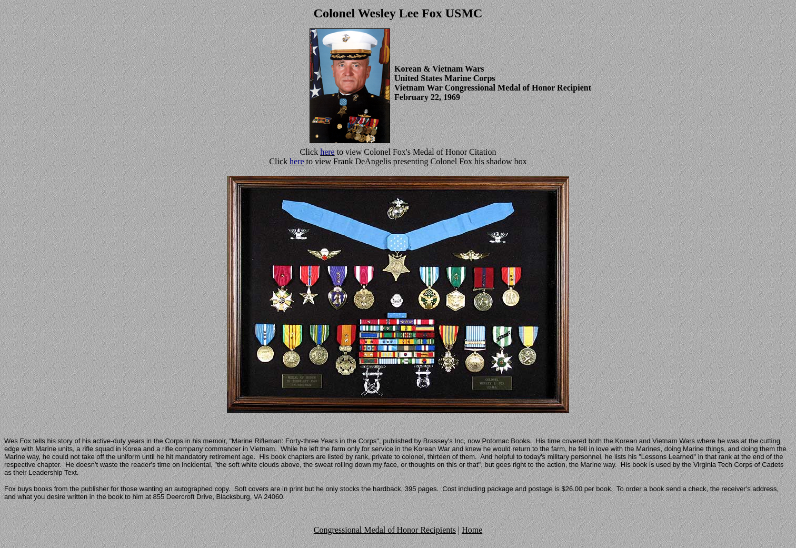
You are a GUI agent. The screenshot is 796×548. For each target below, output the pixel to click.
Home (472, 529)
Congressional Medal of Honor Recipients (385, 529)
